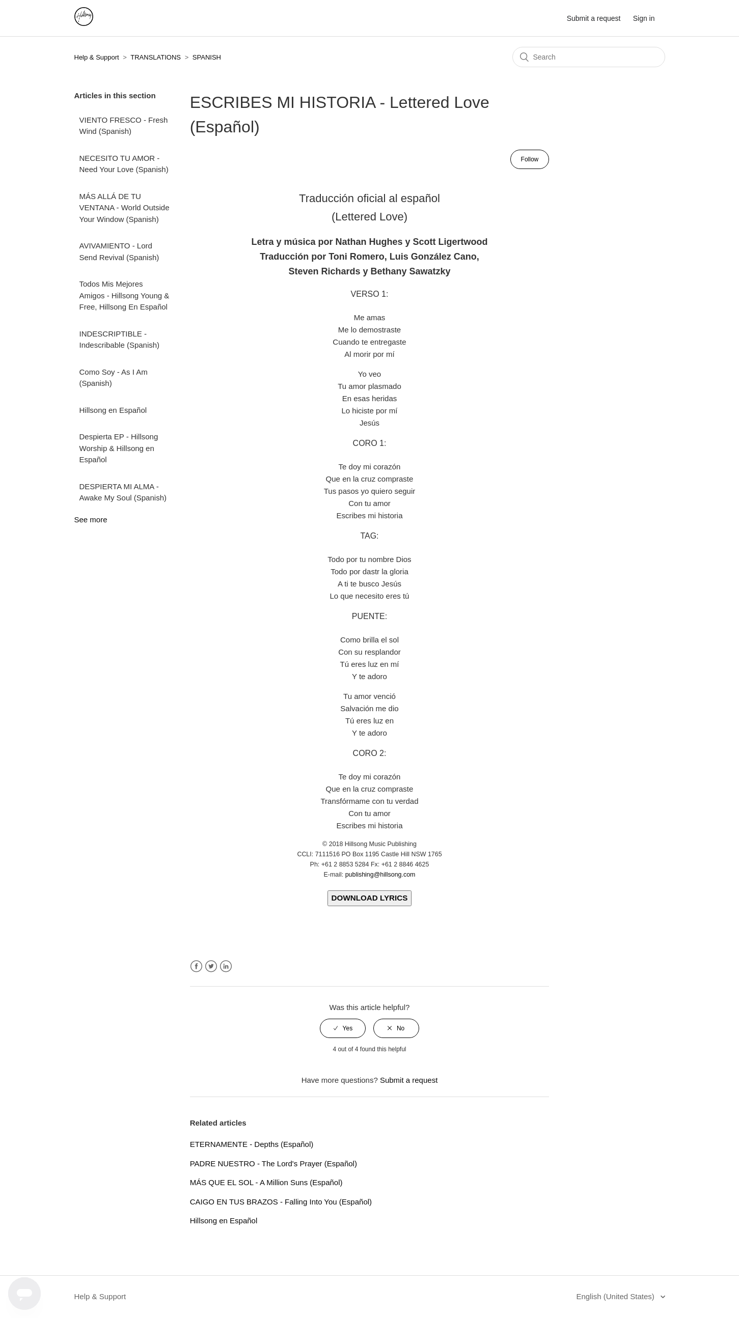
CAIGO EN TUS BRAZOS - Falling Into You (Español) (281, 1201)
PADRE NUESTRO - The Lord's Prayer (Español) (273, 1163)
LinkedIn (226, 966)
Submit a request (594, 18)
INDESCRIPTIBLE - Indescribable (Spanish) (119, 339)
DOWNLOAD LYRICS (370, 897)
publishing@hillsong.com (380, 874)
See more (90, 519)
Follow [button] (530, 159)
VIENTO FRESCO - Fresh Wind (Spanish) (123, 126)
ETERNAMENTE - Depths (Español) (252, 1144)
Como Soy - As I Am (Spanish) (113, 378)
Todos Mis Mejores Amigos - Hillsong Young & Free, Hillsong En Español (124, 295)
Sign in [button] (644, 18)
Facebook (196, 966)
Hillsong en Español (113, 410)
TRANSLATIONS (155, 57)
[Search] (588, 57)
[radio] (343, 1028)
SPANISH (207, 57)
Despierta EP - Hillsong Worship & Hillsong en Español (118, 448)
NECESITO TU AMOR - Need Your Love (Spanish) (124, 164)
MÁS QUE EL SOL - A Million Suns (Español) (266, 1182)
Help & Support (96, 57)
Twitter (211, 966)
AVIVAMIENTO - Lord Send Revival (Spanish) (119, 251)
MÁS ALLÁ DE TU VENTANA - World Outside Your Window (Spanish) (124, 207)
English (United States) (616, 1296)
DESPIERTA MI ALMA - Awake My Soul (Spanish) (123, 492)
